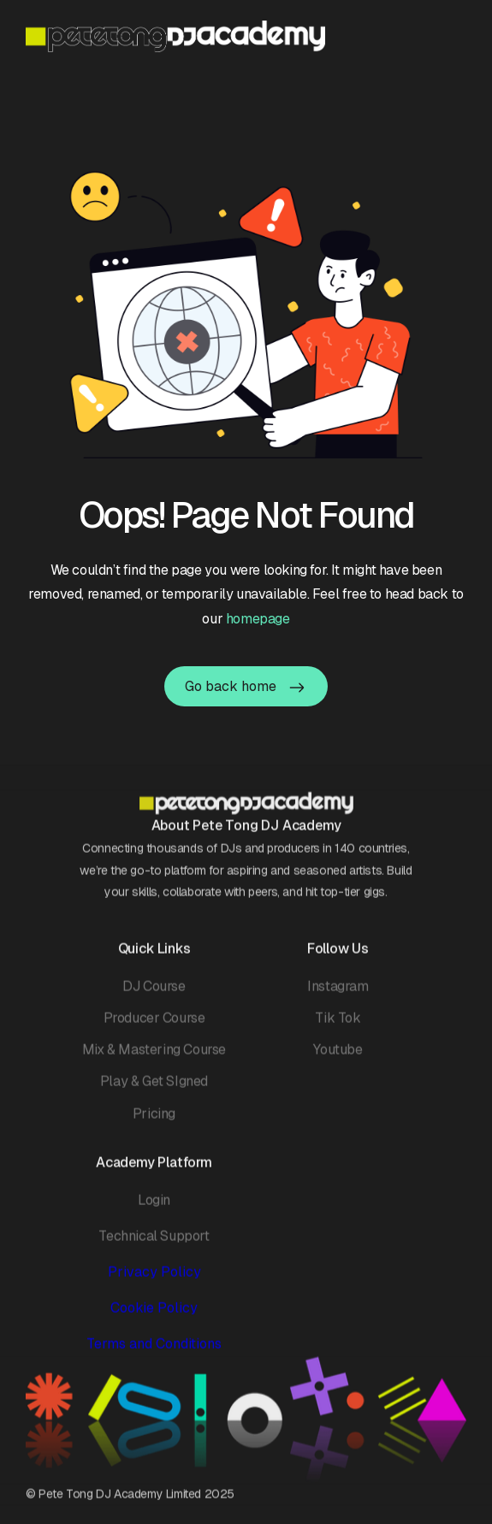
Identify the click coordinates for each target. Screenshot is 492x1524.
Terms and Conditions (154, 1354)
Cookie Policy (154, 1318)
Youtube (337, 1060)
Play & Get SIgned (154, 1092)
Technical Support (153, 1246)
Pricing (154, 1123)
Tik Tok (337, 1028)
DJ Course (153, 996)
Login (154, 1210)
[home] (175, 36)
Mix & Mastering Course (154, 1060)
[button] (455, 35)
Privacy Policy (154, 1282)
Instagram (337, 996)
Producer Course (154, 1028)
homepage (258, 619)
